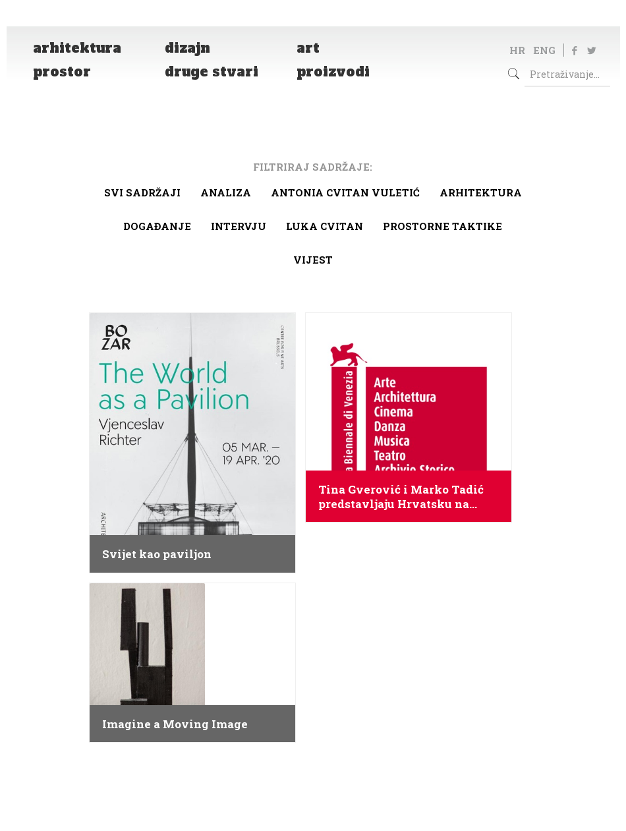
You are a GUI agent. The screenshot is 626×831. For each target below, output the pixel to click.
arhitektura (481, 192)
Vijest (313, 259)
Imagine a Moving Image (175, 724)
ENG (544, 50)
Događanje (157, 226)
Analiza (225, 192)
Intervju (238, 226)
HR (517, 50)
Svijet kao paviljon (157, 554)
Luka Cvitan (324, 226)
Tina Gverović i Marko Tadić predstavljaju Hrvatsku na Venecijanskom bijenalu (401, 496)
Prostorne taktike (442, 226)
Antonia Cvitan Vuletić (345, 192)
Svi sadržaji (142, 192)
